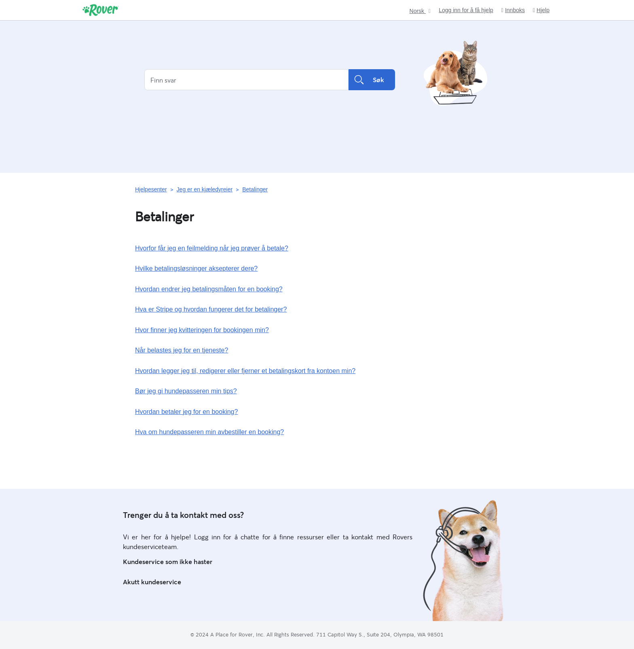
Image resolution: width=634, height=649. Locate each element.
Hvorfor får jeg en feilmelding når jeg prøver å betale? (211, 248)
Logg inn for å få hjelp (466, 10)
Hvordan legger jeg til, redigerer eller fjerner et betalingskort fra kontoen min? (245, 370)
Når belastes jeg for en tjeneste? (181, 350)
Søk (372, 79)
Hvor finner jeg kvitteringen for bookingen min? (202, 330)
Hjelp (541, 10)
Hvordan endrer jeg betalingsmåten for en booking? (209, 289)
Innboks (513, 10)
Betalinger (255, 189)
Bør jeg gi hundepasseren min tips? (186, 391)
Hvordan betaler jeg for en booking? (186, 411)
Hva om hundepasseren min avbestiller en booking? (209, 431)
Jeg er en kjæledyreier (205, 189)
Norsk (418, 11)
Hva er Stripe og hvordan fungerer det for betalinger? (211, 309)
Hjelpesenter (151, 189)
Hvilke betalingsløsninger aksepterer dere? (196, 268)
